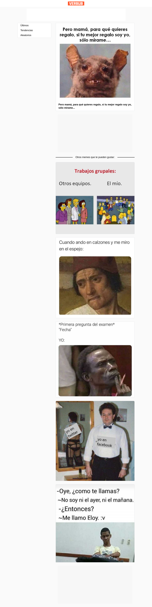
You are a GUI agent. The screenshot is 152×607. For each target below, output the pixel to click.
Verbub (76, 3)
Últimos (24, 25)
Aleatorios (25, 35)
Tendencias (26, 30)
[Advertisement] (76, 15)
